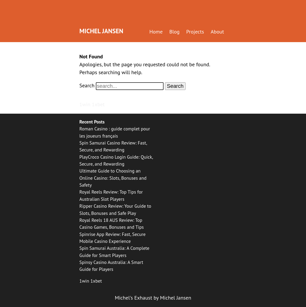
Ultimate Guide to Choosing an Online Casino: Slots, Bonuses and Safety (113, 178)
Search (86, 85)
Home (156, 31)
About (217, 31)
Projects (195, 31)
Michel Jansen (101, 31)
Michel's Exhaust (133, 297)
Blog (174, 31)
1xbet (98, 104)
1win (84, 104)
